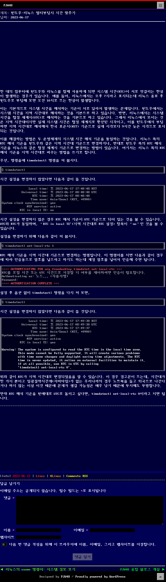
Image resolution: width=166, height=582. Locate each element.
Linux (40, 476)
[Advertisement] (82, 54)
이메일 (81, 530)
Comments (77, 476)
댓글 (9, 498)
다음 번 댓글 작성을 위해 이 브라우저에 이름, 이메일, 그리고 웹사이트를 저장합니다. (82, 544)
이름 (9, 530)
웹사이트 (7, 537)
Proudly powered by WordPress (100, 576)
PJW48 (8, 5)
